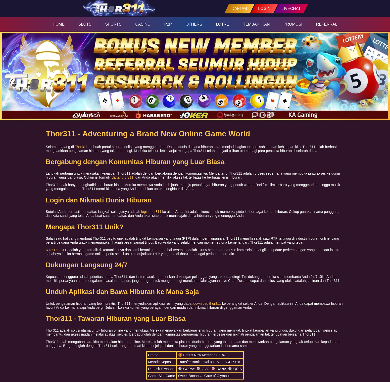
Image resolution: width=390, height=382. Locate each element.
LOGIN (264, 8)
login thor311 (151, 212)
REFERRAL (326, 24)
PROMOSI (293, 24)
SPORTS (113, 24)
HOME (59, 24)
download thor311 (207, 304)
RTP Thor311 (56, 250)
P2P (168, 24)
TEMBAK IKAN (256, 24)
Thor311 (81, 147)
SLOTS (84, 24)
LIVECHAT (291, 8)
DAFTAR (239, 8)
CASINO (142, 24)
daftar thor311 (122, 177)
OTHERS (194, 24)
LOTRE (222, 24)
